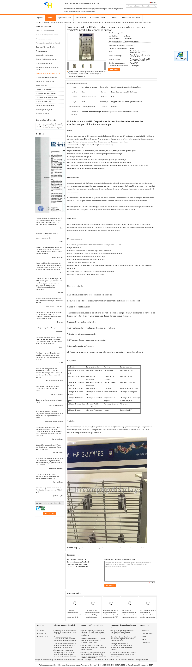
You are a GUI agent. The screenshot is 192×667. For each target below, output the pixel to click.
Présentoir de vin (41, 51)
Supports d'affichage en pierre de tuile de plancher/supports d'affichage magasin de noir (93, 647)
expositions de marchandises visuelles (110, 548)
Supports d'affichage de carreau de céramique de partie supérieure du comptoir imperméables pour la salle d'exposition (93, 633)
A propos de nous (64, 18)
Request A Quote (147, 633)
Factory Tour (42, 633)
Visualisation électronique (44, 55)
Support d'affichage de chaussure (47, 35)
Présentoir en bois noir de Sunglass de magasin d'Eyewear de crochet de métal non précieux (65, 639)
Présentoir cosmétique (43, 39)
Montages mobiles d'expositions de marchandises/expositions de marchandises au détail (122, 632)
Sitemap (144, 639)
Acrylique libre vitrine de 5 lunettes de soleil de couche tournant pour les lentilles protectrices (65, 632)
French (153, 3)
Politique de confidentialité (43, 660)
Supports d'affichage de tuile (45, 47)
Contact (114, 18)
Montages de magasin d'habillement (48, 43)
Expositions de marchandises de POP (62, 22)
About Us (41, 630)
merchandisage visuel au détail (134, 548)
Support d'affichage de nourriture (46, 59)
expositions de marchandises (87, 548)
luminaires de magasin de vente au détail (47, 68)
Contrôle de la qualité (98, 18)
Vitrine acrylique (41, 85)
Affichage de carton (42, 114)
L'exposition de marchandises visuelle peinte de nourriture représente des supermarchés (123, 654)
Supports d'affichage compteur (46, 93)
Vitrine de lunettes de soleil (45, 31)
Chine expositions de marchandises (64, 660)
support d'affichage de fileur (45, 105)
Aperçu (39, 18)
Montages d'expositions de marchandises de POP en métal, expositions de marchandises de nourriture (121, 646)
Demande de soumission (130, 18)
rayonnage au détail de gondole (46, 97)
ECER (146, 660)
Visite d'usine (81, 18)
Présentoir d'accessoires (44, 63)
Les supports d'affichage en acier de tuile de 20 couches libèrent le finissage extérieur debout (93, 640)
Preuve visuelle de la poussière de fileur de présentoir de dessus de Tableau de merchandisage (65, 645)
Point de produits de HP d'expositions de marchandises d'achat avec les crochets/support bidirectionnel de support (87, 74)
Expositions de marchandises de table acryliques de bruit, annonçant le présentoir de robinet (129, 615)
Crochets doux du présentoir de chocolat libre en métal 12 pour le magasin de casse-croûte (93, 615)
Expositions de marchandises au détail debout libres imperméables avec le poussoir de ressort (123, 639)
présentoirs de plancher (43, 89)
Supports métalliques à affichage (46, 77)
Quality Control (43, 636)
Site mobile (146, 642)
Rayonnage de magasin (44, 109)
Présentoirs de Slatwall (43, 101)
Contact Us (145, 630)
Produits (50, 18)
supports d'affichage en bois (45, 81)
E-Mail (144, 636)
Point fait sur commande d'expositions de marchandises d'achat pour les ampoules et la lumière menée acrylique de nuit (148, 616)
